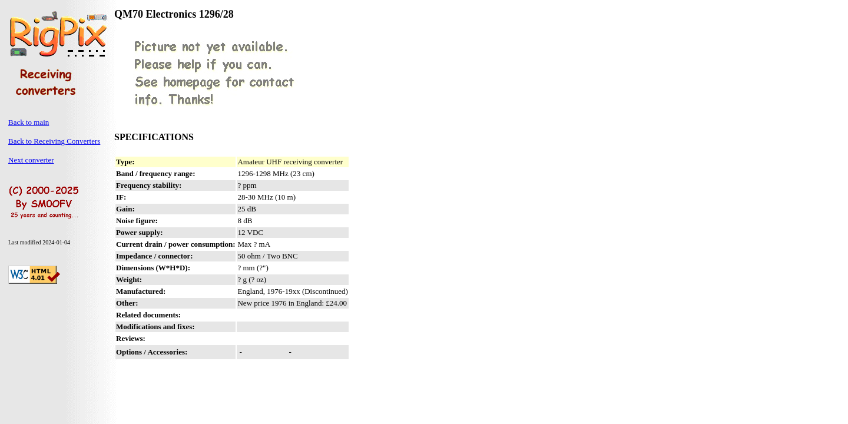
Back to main (28, 122)
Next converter (31, 159)
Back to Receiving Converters (54, 141)
